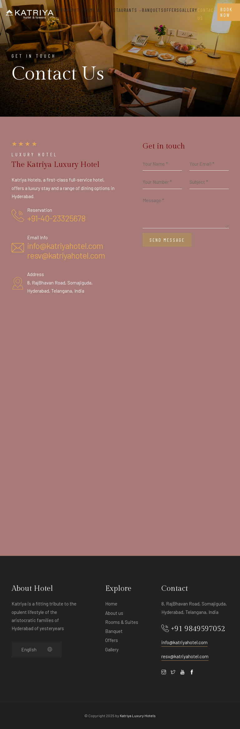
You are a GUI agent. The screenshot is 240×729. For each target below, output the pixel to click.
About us (114, 613)
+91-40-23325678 (56, 218)
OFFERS (171, 10)
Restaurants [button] (125, 10)
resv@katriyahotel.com (66, 255)
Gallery (188, 10)
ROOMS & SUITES (90, 14)
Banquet (114, 631)
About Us (73, 14)
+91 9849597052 (198, 629)
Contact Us (207, 14)
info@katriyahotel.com (65, 245)
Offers (111, 640)
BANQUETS (153, 10)
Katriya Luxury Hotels (138, 715)
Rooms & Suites (121, 622)
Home (60, 10)
